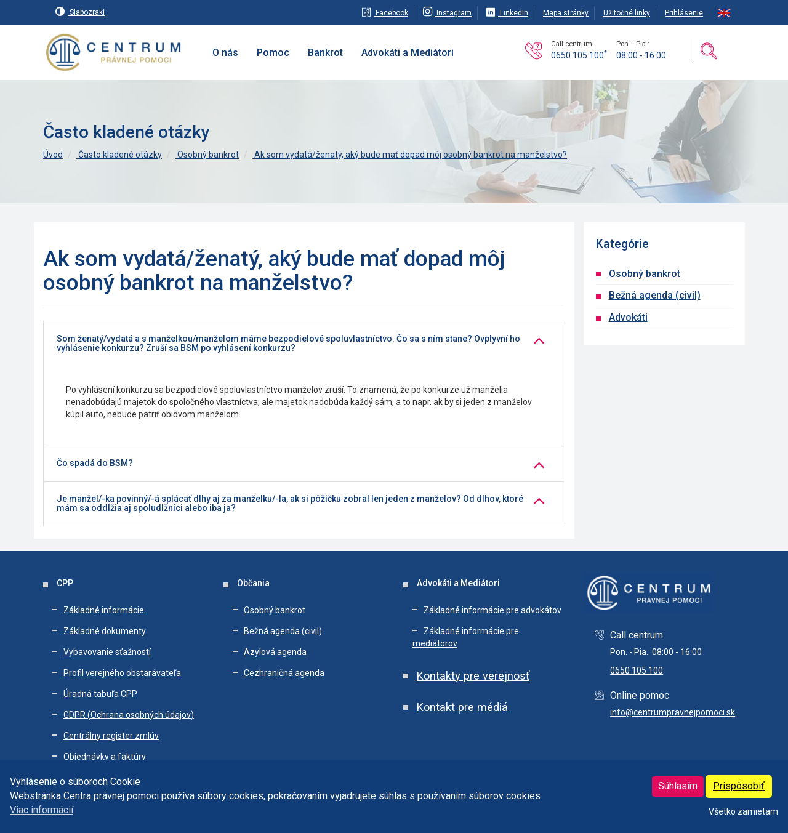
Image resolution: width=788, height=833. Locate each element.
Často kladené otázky (119, 154)
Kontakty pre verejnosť (473, 675)
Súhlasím (678, 786)
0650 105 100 (579, 55)
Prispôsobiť (739, 786)
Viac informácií (41, 810)
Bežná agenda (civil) (655, 295)
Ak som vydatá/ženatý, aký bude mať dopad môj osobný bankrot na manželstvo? (409, 154)
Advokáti (628, 317)
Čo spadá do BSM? (95, 463)
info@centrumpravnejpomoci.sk (672, 712)
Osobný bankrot (207, 154)
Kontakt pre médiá (462, 707)
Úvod (53, 154)
